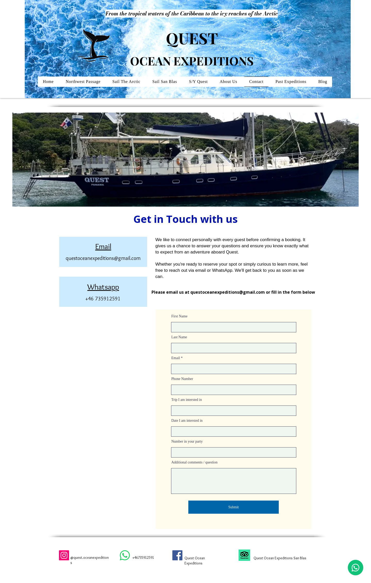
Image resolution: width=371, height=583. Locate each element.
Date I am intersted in (187, 421)
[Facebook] (177, 555)
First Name (179, 316)
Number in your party (187, 441)
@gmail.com (252, 292)
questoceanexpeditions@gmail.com (103, 258)
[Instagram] (64, 555)
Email (175, 358)
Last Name (179, 337)
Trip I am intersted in (186, 400)
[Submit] (233, 507)
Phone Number (182, 379)
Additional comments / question (194, 462)
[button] (198, 82)
